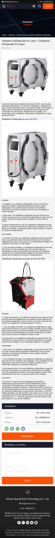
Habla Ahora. (27, 436)
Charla (48, 6)
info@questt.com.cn (10, 2)
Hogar (4, 35)
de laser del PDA (30, 119)
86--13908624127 (45, 2)
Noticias (11, 35)
